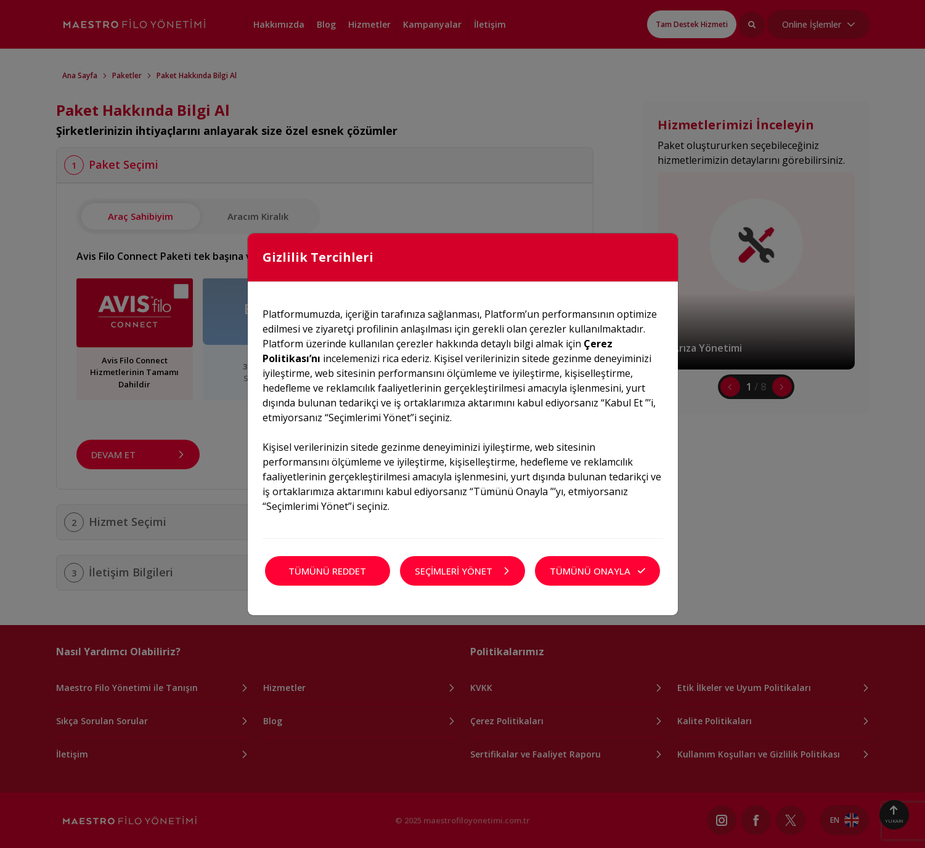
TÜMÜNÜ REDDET (327, 571)
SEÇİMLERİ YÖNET (462, 571)
